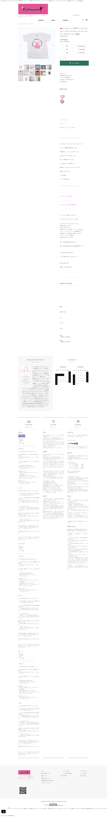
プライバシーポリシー (53, 794)
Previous (20, 45)
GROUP (53, 20)
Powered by (53, 815)
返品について (63, 73)
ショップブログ (70, 782)
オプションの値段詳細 (65, 77)
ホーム (19, 23)
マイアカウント (76, 15)
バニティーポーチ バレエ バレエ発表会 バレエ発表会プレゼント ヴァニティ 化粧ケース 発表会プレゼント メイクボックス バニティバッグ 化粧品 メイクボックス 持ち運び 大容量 (44, 819)
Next (53, 45)
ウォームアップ (26, 23)
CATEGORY (41, 20)
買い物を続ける (63, 81)
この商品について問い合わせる (67, 79)
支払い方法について (52, 790)
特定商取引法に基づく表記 (66, 75)
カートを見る (85, 785)
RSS (68, 787)
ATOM (70, 787)
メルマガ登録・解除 (71, 785)
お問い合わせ (85, 787)
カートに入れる (74, 63)
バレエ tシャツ (33, 23)
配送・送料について (52, 785)
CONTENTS (65, 20)
